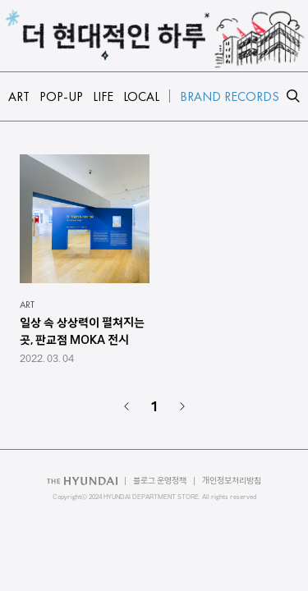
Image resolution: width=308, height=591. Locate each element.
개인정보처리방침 (231, 480)
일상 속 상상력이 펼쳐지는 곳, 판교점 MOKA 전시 (82, 331)
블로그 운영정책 (159, 480)
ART (27, 304)
